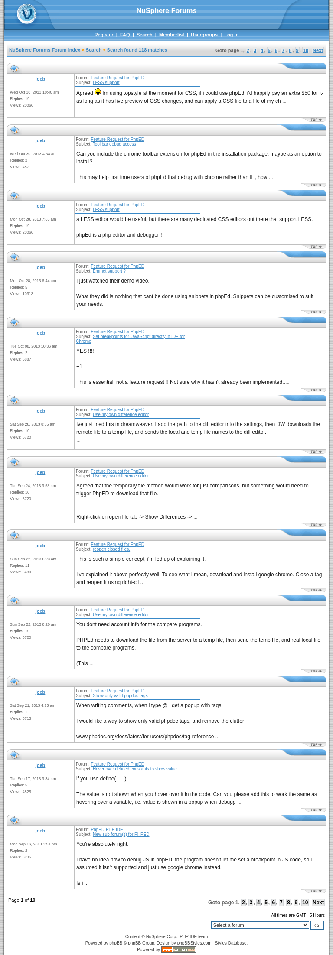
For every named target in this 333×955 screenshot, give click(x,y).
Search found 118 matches (137, 49)
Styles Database (231, 943)
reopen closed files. (111, 549)
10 (305, 50)
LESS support (106, 82)
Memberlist (171, 34)
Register (104, 34)
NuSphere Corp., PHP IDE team (177, 936)
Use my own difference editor (121, 414)
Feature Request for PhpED (117, 77)
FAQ (125, 34)
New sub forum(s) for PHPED (121, 834)
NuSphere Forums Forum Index (44, 49)
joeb (41, 78)
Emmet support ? (109, 271)
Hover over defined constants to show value (135, 769)
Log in (231, 34)
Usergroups (204, 34)
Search (145, 34)
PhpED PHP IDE (107, 829)
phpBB (115, 943)
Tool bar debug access (114, 144)
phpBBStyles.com (194, 943)
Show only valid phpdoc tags (120, 695)
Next (318, 50)
